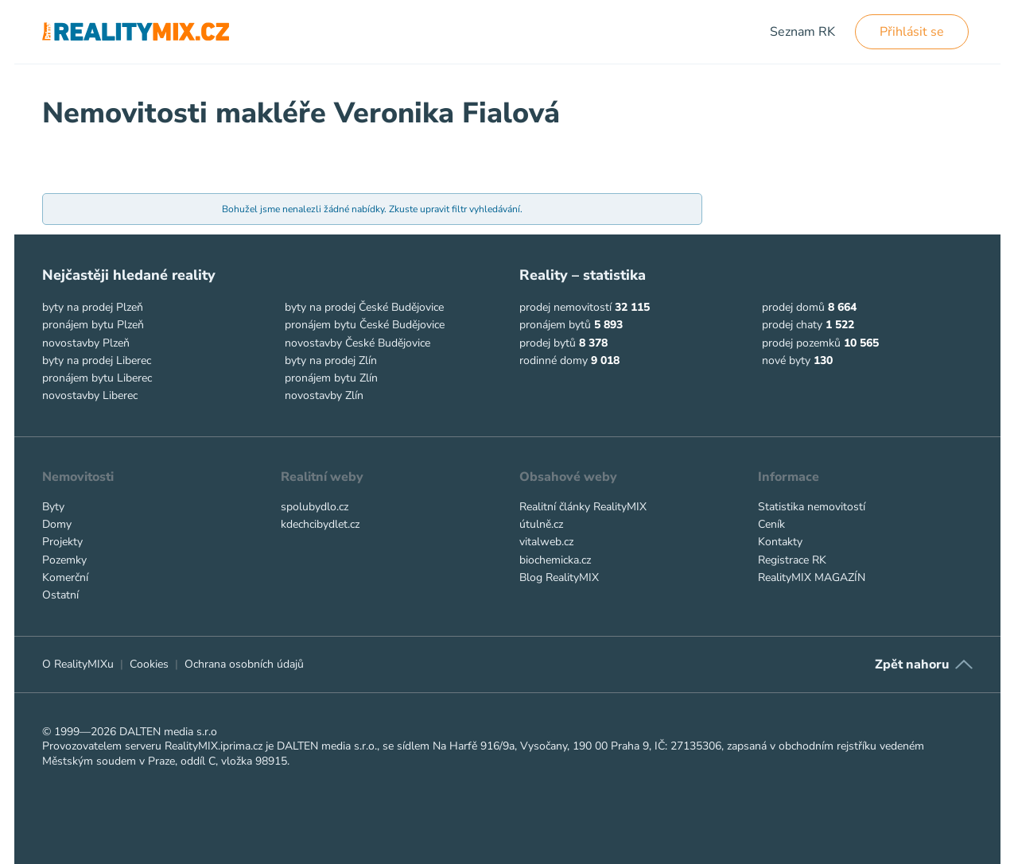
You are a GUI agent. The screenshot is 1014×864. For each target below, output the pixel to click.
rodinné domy (553, 360)
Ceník (771, 524)
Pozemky (64, 560)
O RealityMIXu (78, 664)
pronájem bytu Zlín (331, 378)
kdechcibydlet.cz (320, 524)
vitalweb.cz (546, 541)
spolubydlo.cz (314, 506)
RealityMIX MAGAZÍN (811, 577)
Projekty (62, 541)
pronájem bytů (555, 324)
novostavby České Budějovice (357, 343)
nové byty (786, 360)
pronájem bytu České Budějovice (365, 324)
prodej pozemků (801, 343)
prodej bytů (547, 343)
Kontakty (780, 541)
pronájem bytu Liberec (97, 378)
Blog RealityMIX (559, 577)
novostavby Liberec (90, 395)
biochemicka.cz (555, 560)
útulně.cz (541, 524)
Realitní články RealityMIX (583, 506)
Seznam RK (802, 32)
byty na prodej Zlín (331, 360)
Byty (53, 506)
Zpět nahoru (912, 664)
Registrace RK (792, 560)
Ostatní (60, 594)
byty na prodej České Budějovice (364, 307)
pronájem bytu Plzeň (93, 324)
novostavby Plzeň (86, 343)
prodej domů (793, 307)
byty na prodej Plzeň (92, 307)
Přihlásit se (912, 32)
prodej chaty (792, 324)
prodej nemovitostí (565, 307)
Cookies (149, 664)
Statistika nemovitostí (811, 506)
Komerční (65, 577)
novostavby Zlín (324, 395)
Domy (57, 524)
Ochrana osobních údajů (244, 664)
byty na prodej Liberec (96, 360)
